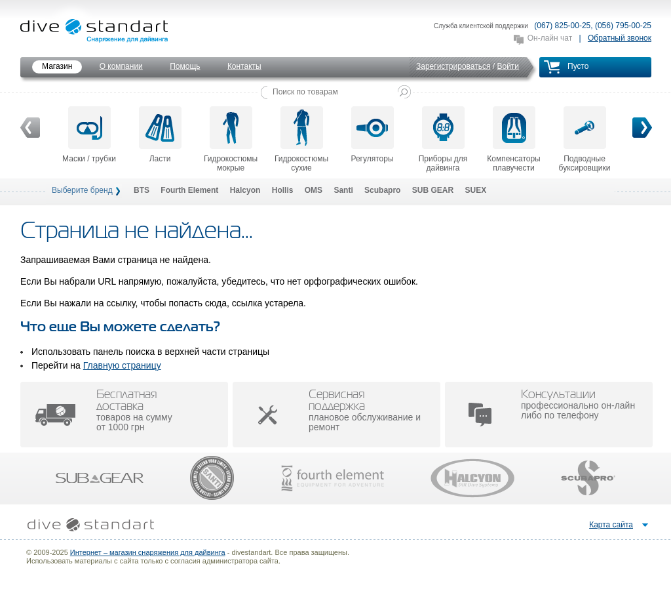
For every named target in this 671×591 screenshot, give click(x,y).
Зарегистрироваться (453, 66)
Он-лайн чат (549, 38)
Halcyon (245, 190)
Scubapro (382, 190)
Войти (508, 66)
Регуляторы (372, 134)
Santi (343, 190)
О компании (121, 66)
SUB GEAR (432, 190)
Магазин (57, 66)
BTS (141, 190)
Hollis (283, 190)
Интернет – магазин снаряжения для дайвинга (147, 552)
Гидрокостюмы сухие (301, 139)
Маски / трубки (89, 134)
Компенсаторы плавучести (513, 139)
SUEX (475, 190)
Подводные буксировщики (585, 139)
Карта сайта (611, 524)
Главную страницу (122, 365)
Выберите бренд (82, 190)
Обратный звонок (619, 38)
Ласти (160, 134)
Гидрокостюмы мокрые (231, 139)
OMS (313, 190)
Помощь (185, 66)
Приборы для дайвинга (443, 139)
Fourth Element (189, 190)
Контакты (244, 66)
